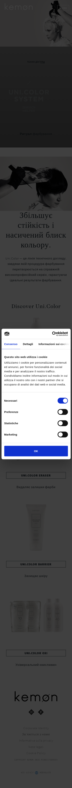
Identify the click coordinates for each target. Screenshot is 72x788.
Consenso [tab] (10, 343)
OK (36, 451)
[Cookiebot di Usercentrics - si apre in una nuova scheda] (52, 334)
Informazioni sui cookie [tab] (53, 343)
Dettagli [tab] (28, 343)
